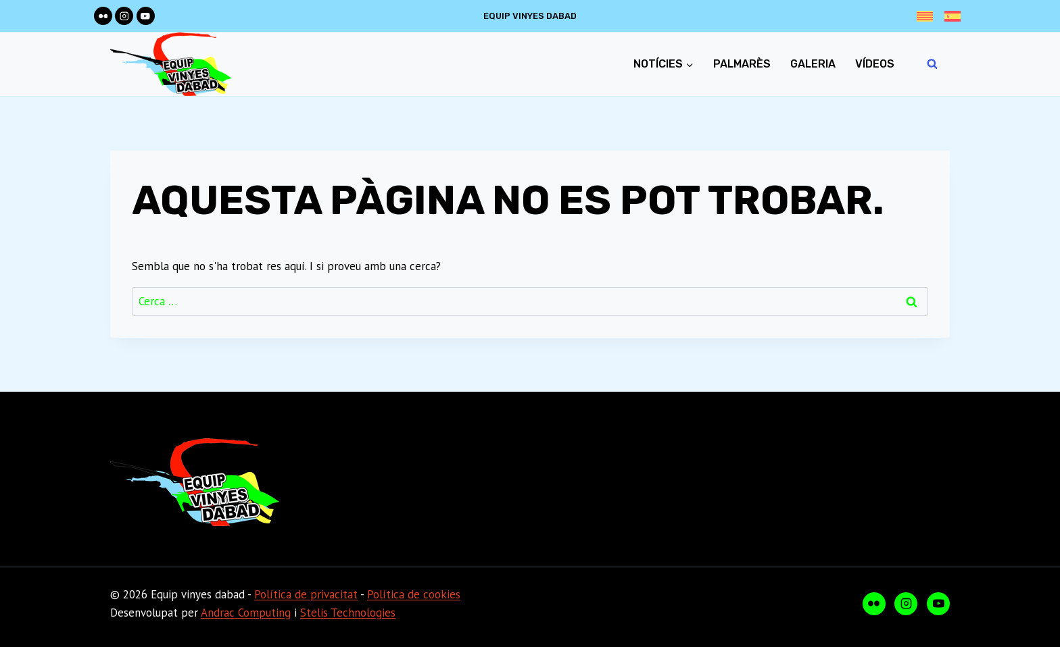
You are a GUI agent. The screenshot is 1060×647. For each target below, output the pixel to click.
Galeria (813, 63)
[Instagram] (124, 16)
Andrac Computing (246, 612)
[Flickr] (103, 16)
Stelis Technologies (347, 612)
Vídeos (874, 63)
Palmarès (742, 63)
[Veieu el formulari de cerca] (932, 64)
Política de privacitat (306, 594)
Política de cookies (413, 594)
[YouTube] (146, 16)
